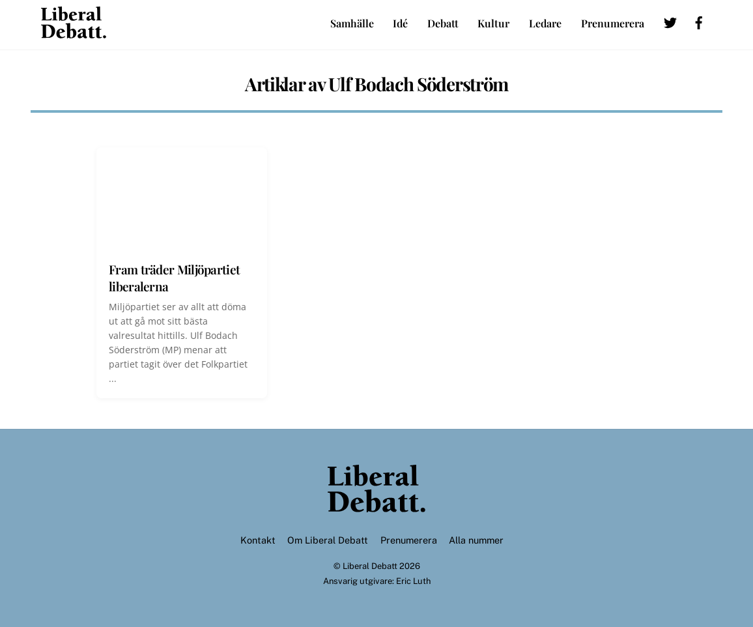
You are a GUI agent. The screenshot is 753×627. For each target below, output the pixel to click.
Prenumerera (612, 23)
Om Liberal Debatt (327, 540)
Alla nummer (476, 540)
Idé (400, 23)
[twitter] (670, 20)
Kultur (493, 23)
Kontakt (258, 540)
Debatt (443, 23)
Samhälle (352, 23)
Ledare (545, 23)
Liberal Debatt (370, 566)
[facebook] (699, 20)
